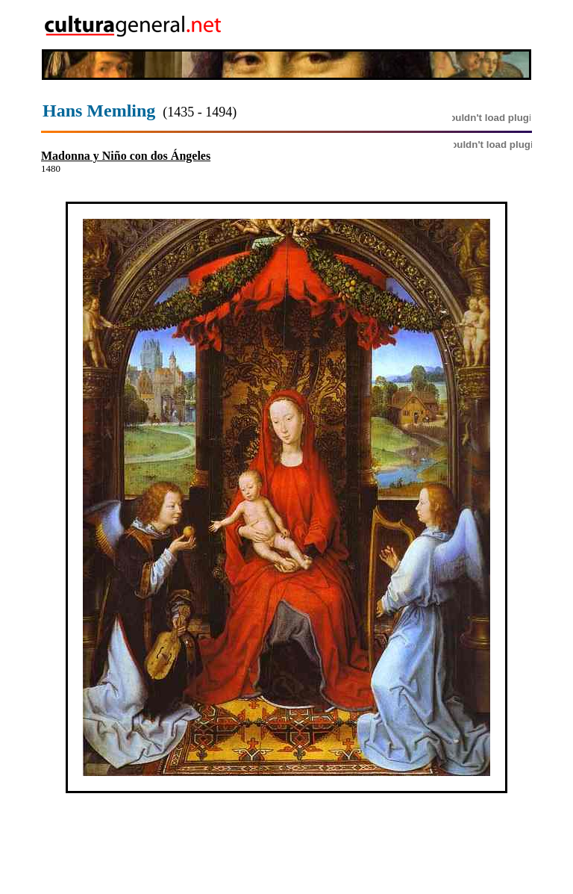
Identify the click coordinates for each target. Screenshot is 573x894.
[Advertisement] (445, 24)
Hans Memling (99, 110)
